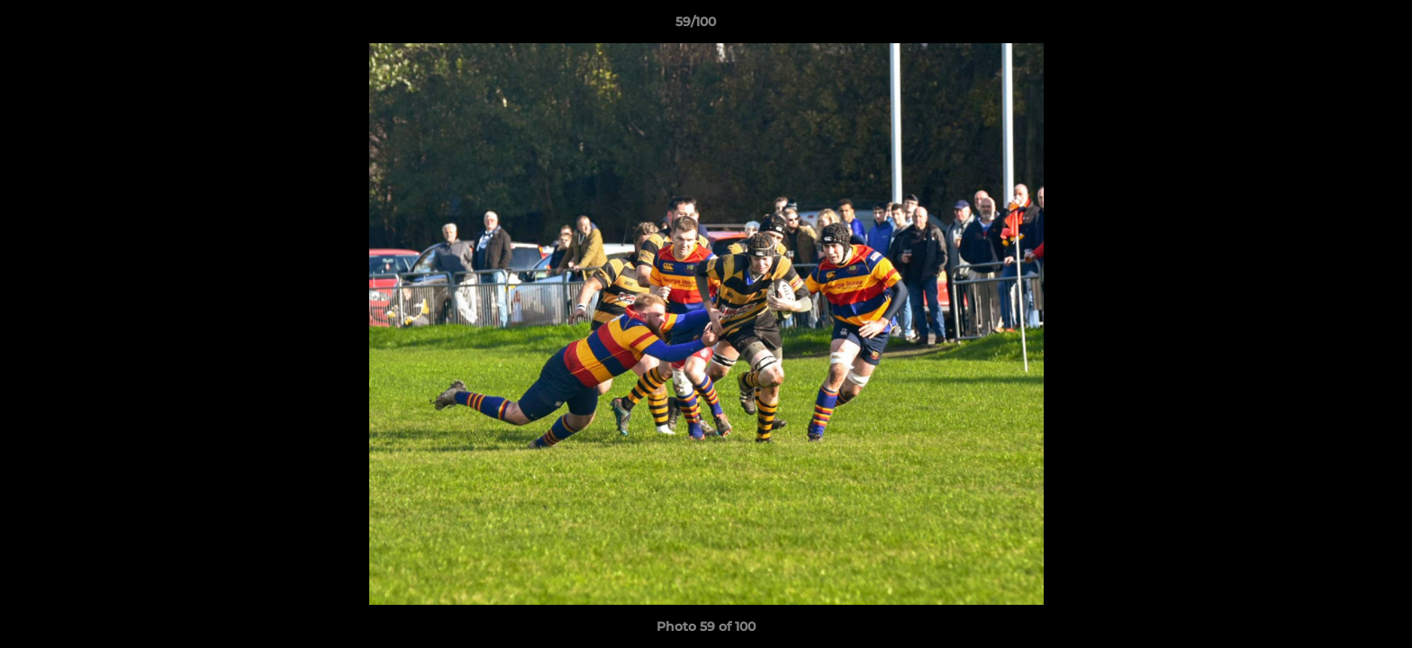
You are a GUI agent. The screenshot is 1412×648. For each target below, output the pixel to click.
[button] (1336, 26)
